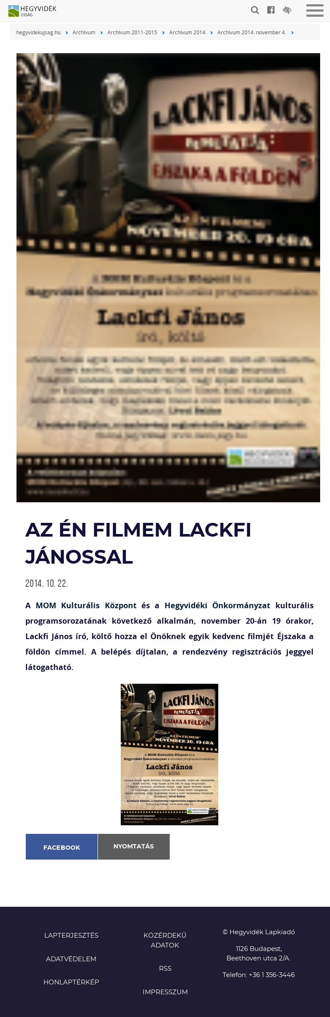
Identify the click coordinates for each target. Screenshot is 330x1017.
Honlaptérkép (71, 982)
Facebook (61, 848)
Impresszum (165, 992)
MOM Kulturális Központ (86, 605)
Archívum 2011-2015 (132, 32)
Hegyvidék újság (36, 11)
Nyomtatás (133, 847)
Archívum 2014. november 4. (251, 32)
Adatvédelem (71, 959)
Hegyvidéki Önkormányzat (217, 605)
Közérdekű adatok (165, 941)
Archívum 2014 (187, 32)
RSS (165, 969)
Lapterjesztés (71, 936)
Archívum (84, 32)
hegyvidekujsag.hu (38, 32)
